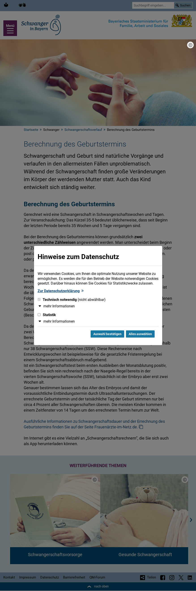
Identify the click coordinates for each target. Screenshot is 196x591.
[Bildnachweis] (190, 45)
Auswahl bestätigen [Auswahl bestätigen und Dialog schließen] (107, 334)
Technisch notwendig (72, 300)
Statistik (47, 315)
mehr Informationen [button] (59, 306)
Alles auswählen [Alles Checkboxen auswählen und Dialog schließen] (140, 334)
